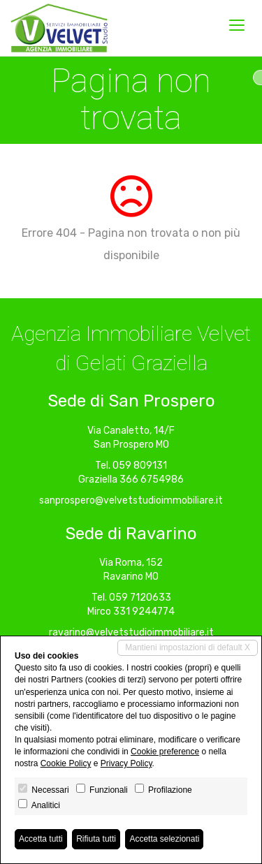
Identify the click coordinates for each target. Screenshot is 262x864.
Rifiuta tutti (96, 839)
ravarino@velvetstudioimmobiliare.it (131, 632)
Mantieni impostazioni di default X (187, 647)
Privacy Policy (126, 763)
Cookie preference (165, 751)
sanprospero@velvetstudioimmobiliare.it (131, 500)
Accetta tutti (41, 839)
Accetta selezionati (164, 839)
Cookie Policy (66, 763)
